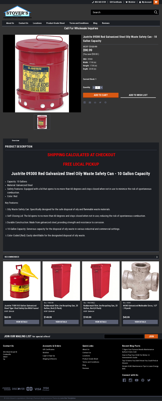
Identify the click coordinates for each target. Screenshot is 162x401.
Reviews (105, 23)
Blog (95, 23)
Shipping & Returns (50, 359)
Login (45, 356)
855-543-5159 (99, 2)
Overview (15, 140)
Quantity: (86, 87)
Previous (155, 257)
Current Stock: (89, 79)
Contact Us (23, 23)
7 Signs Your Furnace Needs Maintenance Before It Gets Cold (138, 351)
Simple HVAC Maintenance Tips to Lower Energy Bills (140, 367)
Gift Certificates (48, 349)
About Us (10, 23)
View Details (21, 322)
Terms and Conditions (79, 23)
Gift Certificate (116, 2)
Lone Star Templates (68, 398)
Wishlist (130, 2)
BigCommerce (46, 398)
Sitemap (29, 398)
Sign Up (52, 356)
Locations (37, 23)
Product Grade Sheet (55, 23)
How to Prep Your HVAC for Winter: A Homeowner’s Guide (135, 356)
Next (157, 257)
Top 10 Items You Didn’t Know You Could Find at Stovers (140, 362)
